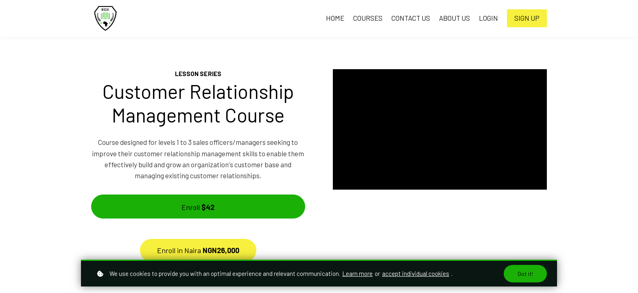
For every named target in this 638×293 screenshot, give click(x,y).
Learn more (357, 273)
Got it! (525, 273)
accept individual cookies (415, 273)
